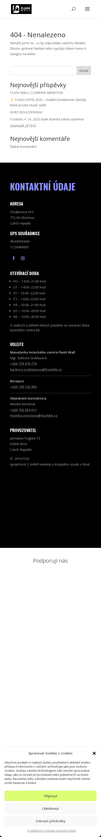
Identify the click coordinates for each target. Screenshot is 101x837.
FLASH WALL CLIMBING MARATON (36, 92)
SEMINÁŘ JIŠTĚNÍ (23, 126)
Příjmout (50, 796)
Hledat (83, 70)
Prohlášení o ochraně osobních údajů (52, 831)
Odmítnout (50, 808)
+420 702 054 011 (23, 410)
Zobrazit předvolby (50, 821)
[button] (94, 753)
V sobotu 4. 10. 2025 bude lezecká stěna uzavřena (47, 119)
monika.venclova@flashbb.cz (34, 415)
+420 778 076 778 (23, 363)
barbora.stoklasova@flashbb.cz (36, 369)
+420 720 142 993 (23, 387)
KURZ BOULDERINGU (26, 112)
